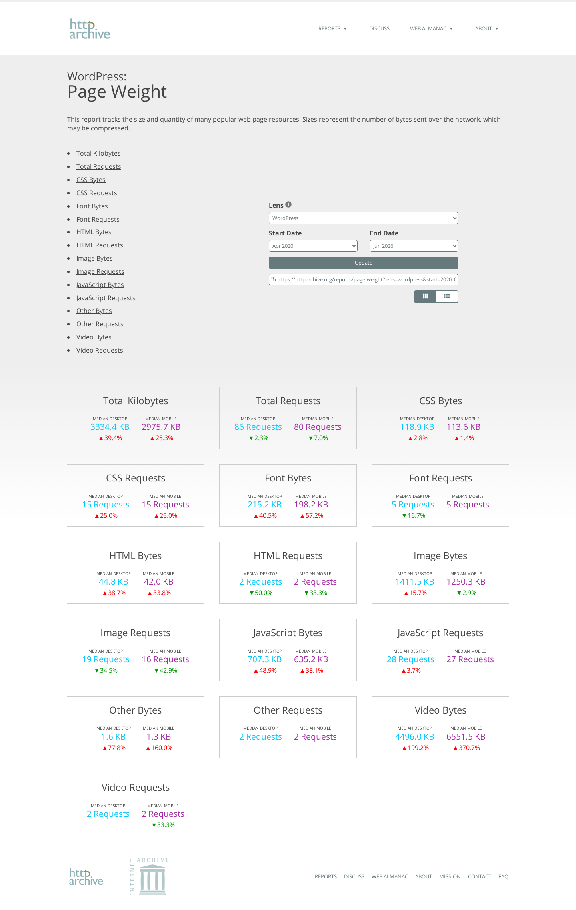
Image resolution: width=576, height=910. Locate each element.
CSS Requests (96, 192)
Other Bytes (94, 310)
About (423, 876)
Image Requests (100, 271)
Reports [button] (333, 28)
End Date (384, 233)
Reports (326, 876)
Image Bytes (94, 258)
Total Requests (98, 166)
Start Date (285, 233)
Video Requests (99, 350)
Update (363, 262)
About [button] (487, 28)
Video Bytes (94, 337)
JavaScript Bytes (100, 284)
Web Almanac (390, 876)
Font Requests (98, 219)
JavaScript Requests (106, 297)
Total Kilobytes (98, 153)
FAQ (503, 876)
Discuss (379, 28)
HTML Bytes (94, 232)
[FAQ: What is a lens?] (288, 205)
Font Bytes (92, 206)
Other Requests (100, 323)
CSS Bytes (91, 179)
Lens (280, 205)
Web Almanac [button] (432, 28)
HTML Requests (99, 245)
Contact (479, 876)
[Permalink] (363, 279)
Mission (450, 876)
